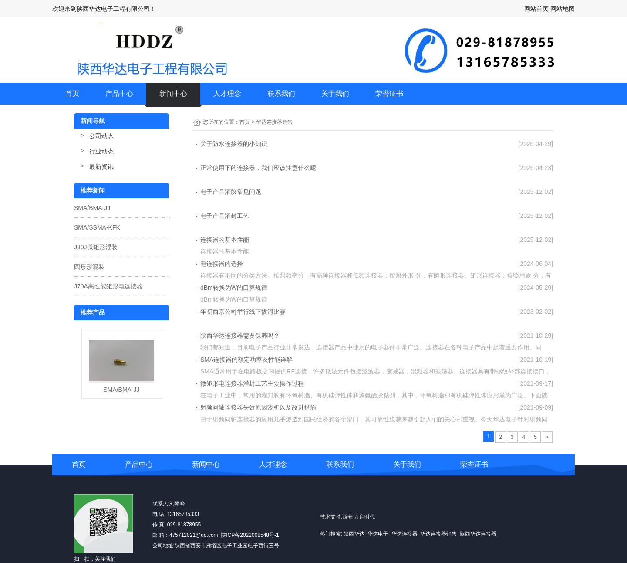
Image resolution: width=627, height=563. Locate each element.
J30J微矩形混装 (96, 247)
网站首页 (536, 8)
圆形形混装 (89, 266)
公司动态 (101, 135)
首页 (72, 93)
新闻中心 (173, 93)
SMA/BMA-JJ (92, 207)
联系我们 (281, 93)
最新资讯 (101, 166)
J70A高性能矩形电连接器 (108, 286)
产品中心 (119, 93)
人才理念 (227, 93)
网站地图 (562, 8)
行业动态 (101, 151)
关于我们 (335, 93)
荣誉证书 (389, 93)
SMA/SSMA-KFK (97, 227)
